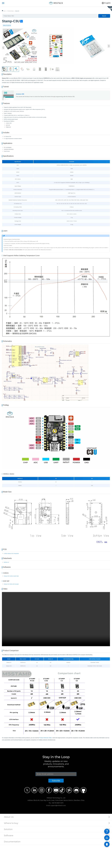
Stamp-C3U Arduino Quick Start (11, 591)
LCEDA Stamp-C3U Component (11, 566)
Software (8, 853)
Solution (8, 847)
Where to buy (11, 841)
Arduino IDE (20, 96)
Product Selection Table (45, 756)
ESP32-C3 (6, 576)
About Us (9, 835)
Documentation (12, 860)
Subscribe (56, 799)
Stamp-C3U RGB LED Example (11, 600)
